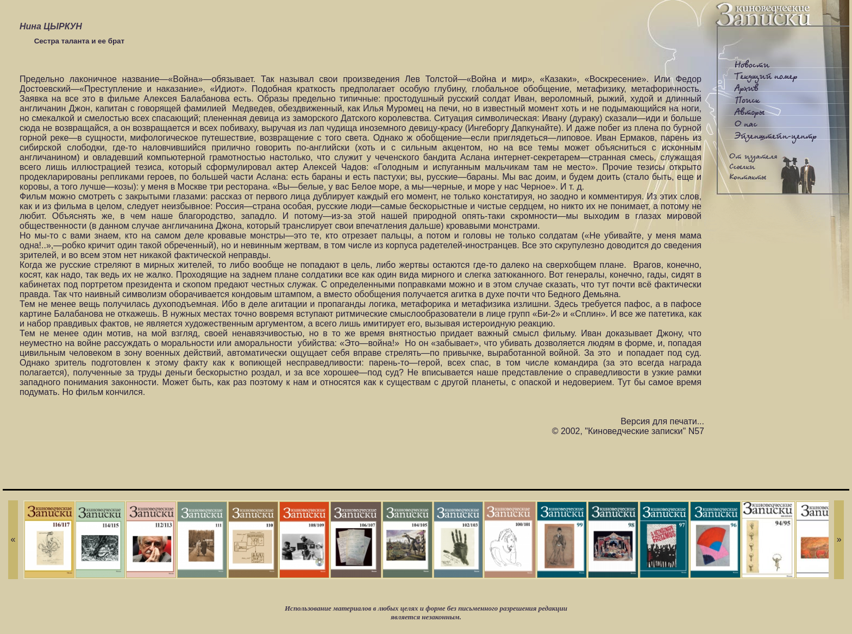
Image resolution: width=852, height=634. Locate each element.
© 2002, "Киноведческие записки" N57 (628, 431)
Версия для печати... (662, 421)
